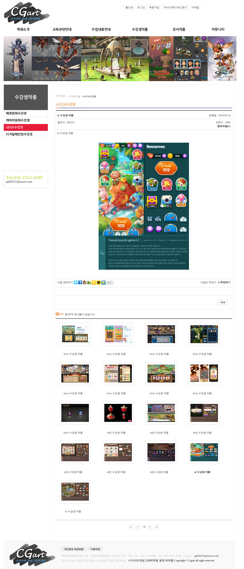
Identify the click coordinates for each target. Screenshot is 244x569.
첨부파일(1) (223, 126)
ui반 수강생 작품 (116, 432)
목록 (222, 302)
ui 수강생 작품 (202, 472)
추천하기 (225, 282)
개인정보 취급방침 (73, 549)
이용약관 (95, 549)
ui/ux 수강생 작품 (73, 353)
